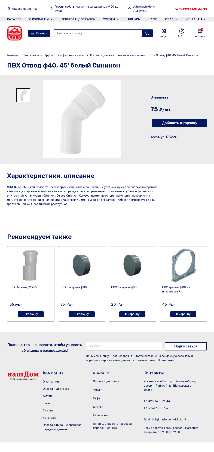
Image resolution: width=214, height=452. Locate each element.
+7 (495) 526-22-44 (193, 8)
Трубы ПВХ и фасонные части (64, 55)
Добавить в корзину (179, 123)
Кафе (153, 20)
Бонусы (133, 20)
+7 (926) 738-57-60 (156, 408)
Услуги (107, 20)
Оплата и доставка (77, 20)
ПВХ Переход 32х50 (23, 287)
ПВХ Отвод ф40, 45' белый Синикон (174, 55)
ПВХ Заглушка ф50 (124, 287)
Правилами (166, 360)
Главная (12, 55)
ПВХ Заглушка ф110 (73, 287)
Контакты (195, 20)
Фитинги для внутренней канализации (117, 55)
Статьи (172, 20)
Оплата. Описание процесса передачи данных (113, 436)
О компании (39, 20)
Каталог (13, 20)
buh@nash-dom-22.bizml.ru (144, 9)
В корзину (30, 314)
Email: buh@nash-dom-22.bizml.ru (166, 419)
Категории (50, 417)
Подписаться (185, 346)
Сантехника (31, 55)
